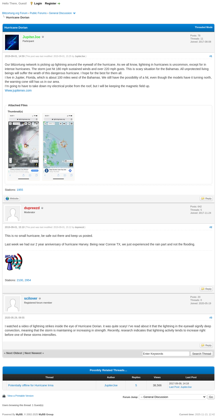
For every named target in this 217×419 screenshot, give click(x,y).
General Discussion (60, 13)
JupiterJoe (80, 56)
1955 (20, 189)
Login (38, 3)
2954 (28, 280)
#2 (211, 227)
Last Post (174, 387)
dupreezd (79, 227)
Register (50, 3)
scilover (30, 298)
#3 (211, 317)
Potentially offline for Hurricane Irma (30, 385)
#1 (211, 56)
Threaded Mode (204, 27)
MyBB (19, 414)
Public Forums (38, 13)
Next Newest (33, 353)
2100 (20, 280)
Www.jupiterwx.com (18, 90)
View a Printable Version (20, 395)
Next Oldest (14, 353)
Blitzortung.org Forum (14, 13)
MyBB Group (46, 414)
